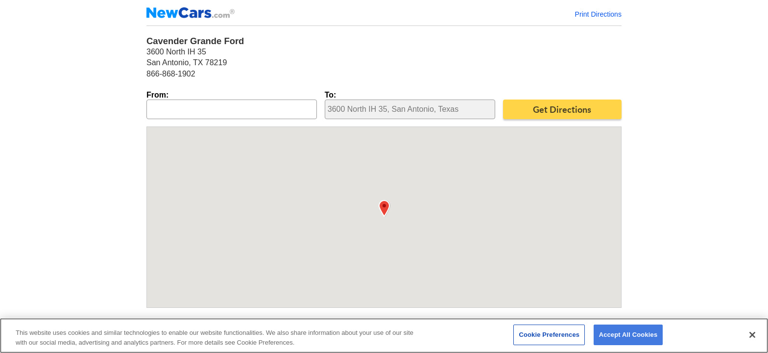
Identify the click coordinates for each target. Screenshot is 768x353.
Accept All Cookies (628, 334)
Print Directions (598, 14)
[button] (384, 208)
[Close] (752, 335)
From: (157, 95)
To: (330, 95)
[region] (384, 335)
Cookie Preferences (549, 334)
